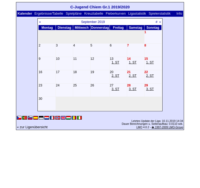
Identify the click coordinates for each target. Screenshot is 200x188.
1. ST (115, 62)
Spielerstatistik (160, 13)
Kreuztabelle (93, 13)
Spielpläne (74, 13)
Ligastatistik (137, 13)
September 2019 (93, 22)
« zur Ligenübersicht (32, 127)
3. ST (115, 89)
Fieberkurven (116, 13)
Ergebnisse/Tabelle (48, 13)
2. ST (115, 76)
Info (179, 13)
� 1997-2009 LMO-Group (167, 127)
